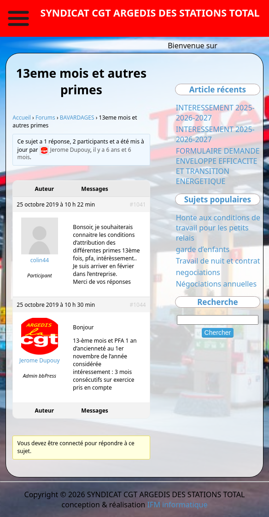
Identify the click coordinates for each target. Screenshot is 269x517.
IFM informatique (177, 505)
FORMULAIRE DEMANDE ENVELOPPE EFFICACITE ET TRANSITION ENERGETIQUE (218, 166)
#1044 (137, 305)
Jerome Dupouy (70, 150)
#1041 (137, 204)
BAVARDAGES (77, 117)
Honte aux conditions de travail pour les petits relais (218, 228)
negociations (198, 272)
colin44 (39, 260)
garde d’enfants (203, 249)
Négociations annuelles (216, 284)
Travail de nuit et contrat (218, 261)
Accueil (21, 117)
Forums (45, 117)
